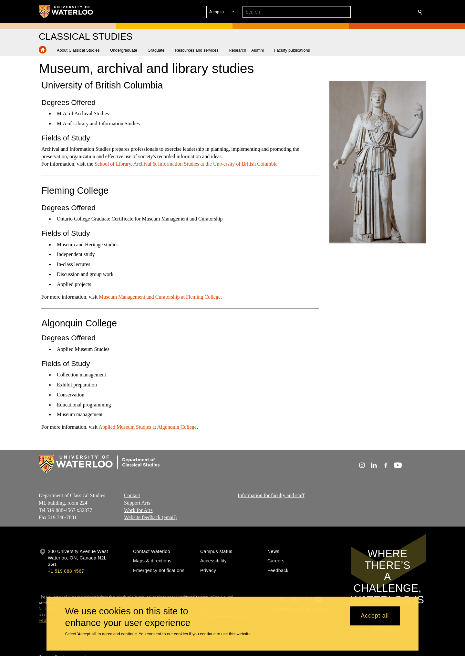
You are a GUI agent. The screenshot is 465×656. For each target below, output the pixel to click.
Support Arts (137, 502)
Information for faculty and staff (271, 495)
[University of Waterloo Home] (66, 11)
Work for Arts (138, 510)
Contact (132, 495)
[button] (373, 12)
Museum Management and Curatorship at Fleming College (160, 296)
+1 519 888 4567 (66, 571)
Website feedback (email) (150, 517)
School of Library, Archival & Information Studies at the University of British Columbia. (187, 164)
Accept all (375, 616)
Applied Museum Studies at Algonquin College (147, 427)
